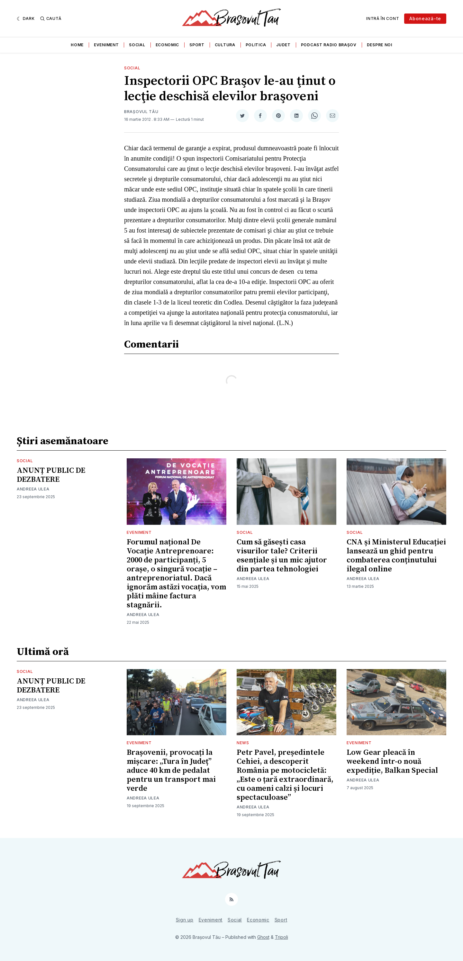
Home (77, 44)
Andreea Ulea (33, 489)
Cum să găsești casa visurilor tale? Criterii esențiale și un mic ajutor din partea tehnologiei (282, 555)
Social (137, 44)
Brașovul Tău (141, 111)
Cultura (225, 44)
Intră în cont (382, 18)
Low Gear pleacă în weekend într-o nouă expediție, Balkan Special (392, 761)
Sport (196, 44)
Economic (167, 44)
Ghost (263, 937)
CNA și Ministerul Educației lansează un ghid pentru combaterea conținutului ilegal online (396, 555)
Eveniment (106, 44)
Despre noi (379, 44)
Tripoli (281, 937)
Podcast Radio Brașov (329, 44)
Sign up (185, 919)
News (243, 742)
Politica (256, 44)
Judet (283, 44)
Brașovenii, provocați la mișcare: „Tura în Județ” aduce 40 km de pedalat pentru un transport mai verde (171, 770)
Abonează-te (425, 18)
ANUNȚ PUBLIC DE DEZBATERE (51, 475)
